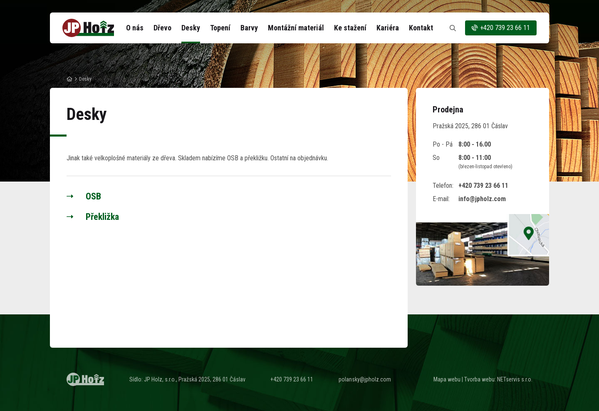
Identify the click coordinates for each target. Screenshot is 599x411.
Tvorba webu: (480, 379)
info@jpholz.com (482, 199)
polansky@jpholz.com (365, 379)
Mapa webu (446, 379)
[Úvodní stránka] (88, 28)
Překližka (102, 217)
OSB (93, 196)
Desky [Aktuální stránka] (85, 79)
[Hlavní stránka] (69, 79)
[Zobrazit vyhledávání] (452, 28)
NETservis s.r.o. (514, 379)
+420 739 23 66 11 (500, 28)
